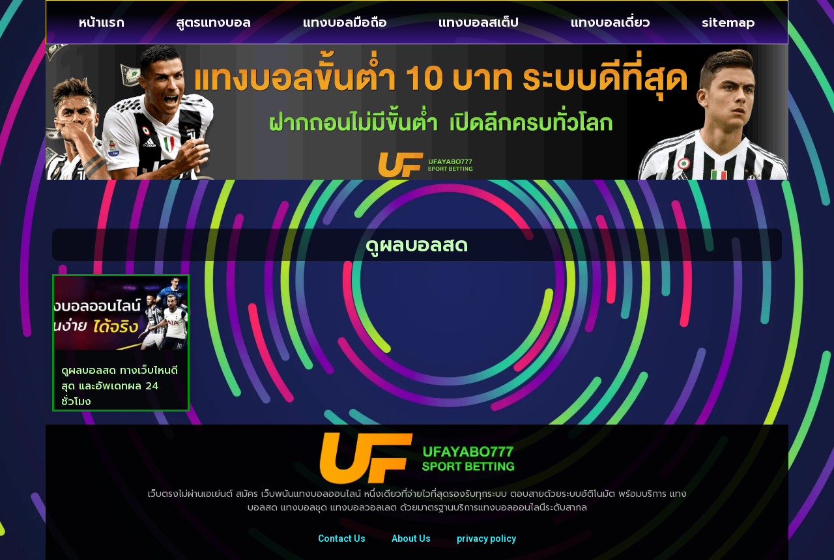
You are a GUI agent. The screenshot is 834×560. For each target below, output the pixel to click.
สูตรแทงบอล (213, 22)
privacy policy (486, 538)
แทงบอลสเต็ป (479, 22)
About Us (411, 538)
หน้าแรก (101, 22)
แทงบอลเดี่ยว (610, 22)
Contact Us (342, 538)
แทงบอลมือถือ (345, 22)
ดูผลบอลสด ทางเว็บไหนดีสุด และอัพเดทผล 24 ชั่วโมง (119, 386)
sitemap (728, 22)
